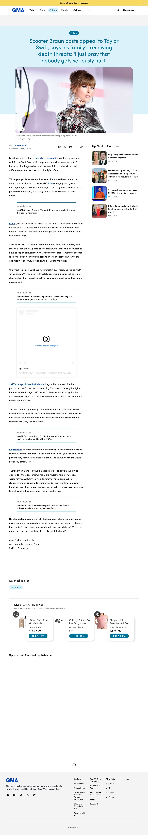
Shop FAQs (110, 779)
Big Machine (15, 449)
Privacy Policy (79, 788)
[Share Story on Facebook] (59, 147)
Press (92, 799)
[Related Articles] (46, 209)
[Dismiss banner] (144, 2)
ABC (108, 788)
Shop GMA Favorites (28, 604)
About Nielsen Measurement (95, 793)
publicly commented (45, 158)
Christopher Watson (20, 145)
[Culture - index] (74, 33)
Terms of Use (79, 783)
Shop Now (38, 636)
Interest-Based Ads (96, 786)
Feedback (94, 803)
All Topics (110, 797)
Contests (77, 779)
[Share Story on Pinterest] (70, 147)
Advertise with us (79, 814)
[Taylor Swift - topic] (16, 587)
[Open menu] (88, 10)
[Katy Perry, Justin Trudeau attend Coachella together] (115, 158)
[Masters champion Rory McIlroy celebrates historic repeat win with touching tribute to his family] (115, 175)
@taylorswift (24, 369)
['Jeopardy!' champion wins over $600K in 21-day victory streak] (115, 193)
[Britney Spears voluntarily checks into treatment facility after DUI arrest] (115, 211)
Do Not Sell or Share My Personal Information (79, 795)
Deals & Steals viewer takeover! (74, 2)
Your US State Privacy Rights (95, 780)
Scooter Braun (38, 373)
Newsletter (128, 10)
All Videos (110, 792)
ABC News (110, 783)
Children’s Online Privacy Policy (79, 806)
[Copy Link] (81, 147)
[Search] (118, 10)
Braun (50, 183)
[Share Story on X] (65, 147)
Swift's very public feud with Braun (26, 384)
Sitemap (126, 779)
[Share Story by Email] (76, 147)
